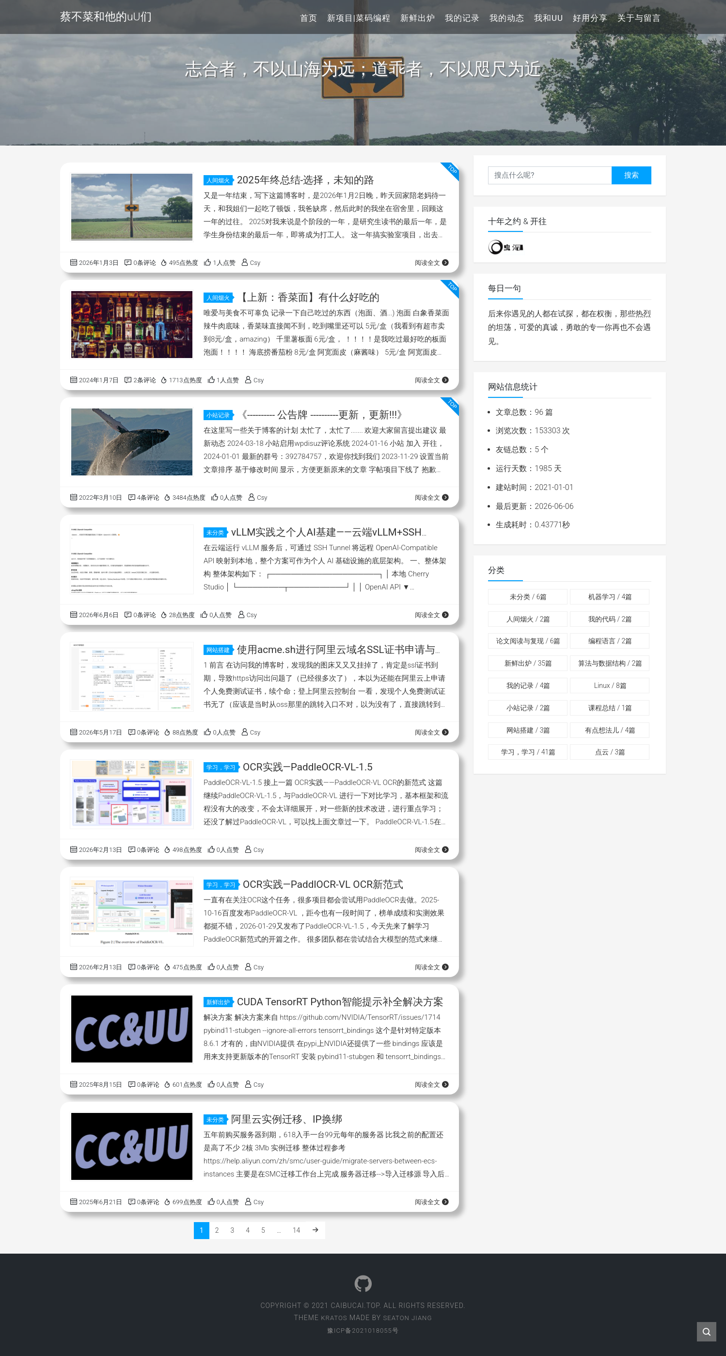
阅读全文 (432, 262)
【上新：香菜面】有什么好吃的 (308, 297)
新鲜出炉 (417, 18)
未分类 (216, 532)
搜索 (631, 175)
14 (296, 1230)
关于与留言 (639, 18)
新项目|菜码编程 (359, 18)
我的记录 (462, 18)
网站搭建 (219, 650)
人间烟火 (219, 180)
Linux (610, 685)
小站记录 (219, 415)
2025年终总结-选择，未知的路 (306, 180)
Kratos (333, 1318)
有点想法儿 (610, 730)
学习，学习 (222, 767)
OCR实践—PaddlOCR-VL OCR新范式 (324, 884)
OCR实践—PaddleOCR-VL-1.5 (308, 767)
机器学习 (610, 597)
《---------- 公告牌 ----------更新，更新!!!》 (322, 415)
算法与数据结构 (610, 663)
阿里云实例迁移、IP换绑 (286, 1119)
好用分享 (590, 18)
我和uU (548, 18)
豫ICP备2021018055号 (363, 1330)
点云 (610, 752)
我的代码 (610, 619)
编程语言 (610, 641)
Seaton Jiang (408, 1318)
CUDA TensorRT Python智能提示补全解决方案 (340, 1002)
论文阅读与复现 (528, 641)
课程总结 (610, 708)
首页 (308, 18)
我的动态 (506, 18)
